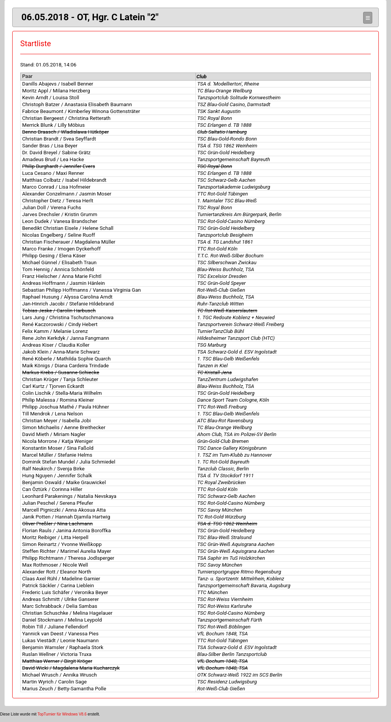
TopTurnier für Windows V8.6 (62, 714)
